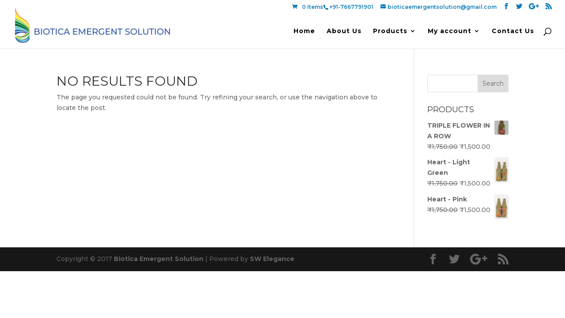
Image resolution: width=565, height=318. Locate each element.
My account (449, 31)
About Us (344, 31)
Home (304, 31)
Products (390, 31)
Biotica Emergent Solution (158, 259)
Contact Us (513, 31)
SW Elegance (272, 259)
